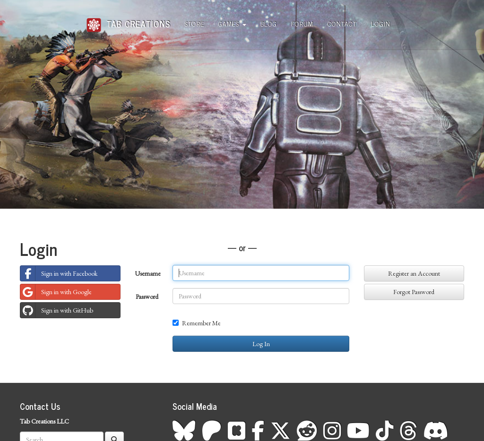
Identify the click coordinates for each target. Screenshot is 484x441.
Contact (342, 23)
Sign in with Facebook (58, 273)
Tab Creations (128, 20)
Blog (268, 23)
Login (380, 23)
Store (194, 23)
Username (148, 273)
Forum (302, 23)
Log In (261, 343)
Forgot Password (413, 292)
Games (232, 23)
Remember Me (197, 323)
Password (147, 296)
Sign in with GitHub (56, 310)
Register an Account (414, 273)
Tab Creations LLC (44, 421)
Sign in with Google (56, 291)
